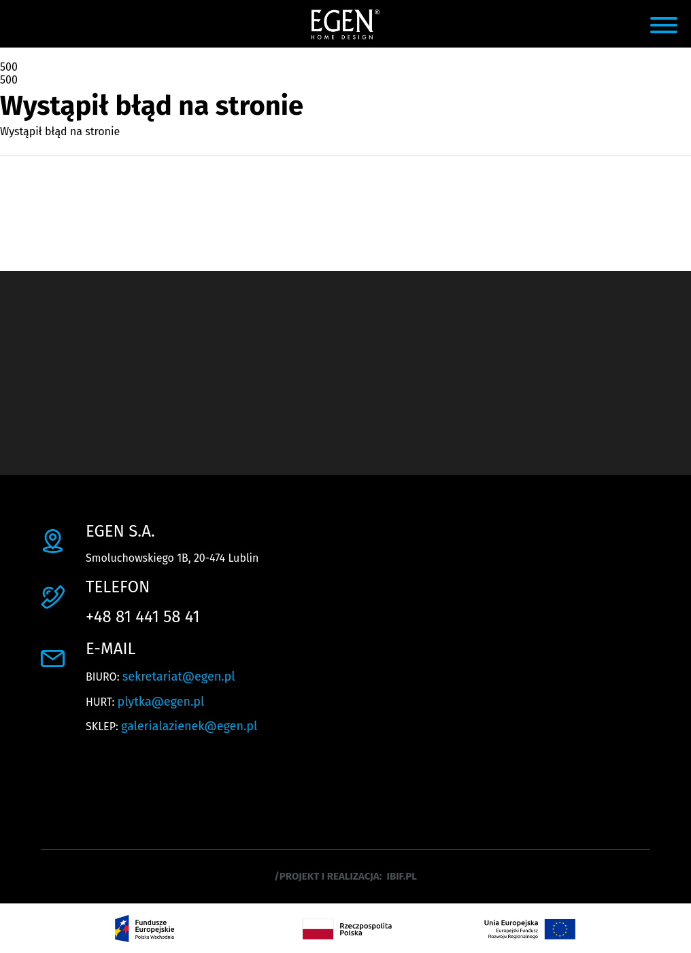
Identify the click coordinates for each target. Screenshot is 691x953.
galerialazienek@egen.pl (189, 726)
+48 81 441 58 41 (143, 616)
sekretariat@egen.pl (178, 676)
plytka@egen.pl (161, 701)
